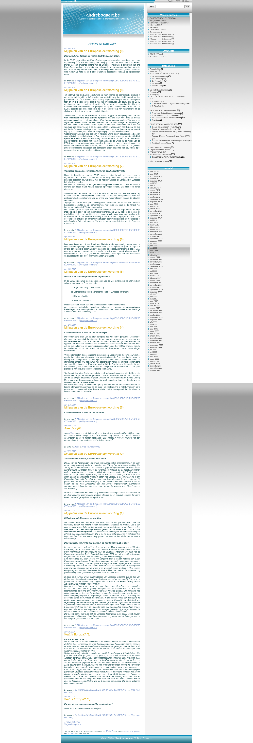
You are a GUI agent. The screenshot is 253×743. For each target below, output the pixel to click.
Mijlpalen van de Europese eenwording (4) (94, 327)
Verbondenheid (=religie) (160, 154)
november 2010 (156, 211)
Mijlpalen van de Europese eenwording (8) (94, 90)
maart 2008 (154, 276)
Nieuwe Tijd (157, 86)
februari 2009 (155, 255)
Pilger (72, 433)
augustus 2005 (156, 347)
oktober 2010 (155, 213)
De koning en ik (156, 32)
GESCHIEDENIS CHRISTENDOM (166, 157)
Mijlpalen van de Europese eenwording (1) (94, 513)
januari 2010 (155, 229)
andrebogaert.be (103, 15)
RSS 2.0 (109, 731)
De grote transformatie (159, 90)
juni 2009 (153, 246)
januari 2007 (155, 308)
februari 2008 (155, 278)
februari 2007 (155, 306)
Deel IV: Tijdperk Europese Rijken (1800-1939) (171, 136)
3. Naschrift (156, 106)
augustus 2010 (156, 218)
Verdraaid (154, 27)
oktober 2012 (155, 197)
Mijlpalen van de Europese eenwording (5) (94, 271)
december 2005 (156, 338)
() (88, 83)
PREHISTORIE (156, 152)
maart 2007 (154, 303)
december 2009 (156, 232)
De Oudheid (157, 79)
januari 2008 (155, 280)
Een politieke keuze (158, 20)
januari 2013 (155, 190)
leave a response (132, 731)
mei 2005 (153, 354)
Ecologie (153, 92)
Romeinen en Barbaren (159, 23)
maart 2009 (154, 253)
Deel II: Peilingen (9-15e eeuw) (164, 129)
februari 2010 (155, 227)
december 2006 (156, 310)
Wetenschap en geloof (159, 161)
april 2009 (154, 250)
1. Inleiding (80, 690)
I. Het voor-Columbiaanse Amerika (166, 113)
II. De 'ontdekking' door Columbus (165, 115)
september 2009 (156, 239)
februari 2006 (155, 333)
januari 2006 (155, 336)
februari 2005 (155, 361)
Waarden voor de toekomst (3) (162, 41)
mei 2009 (153, 248)
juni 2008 (153, 269)
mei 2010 (153, 220)
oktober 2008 (155, 264)
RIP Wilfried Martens (158, 30)
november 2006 (156, 313)
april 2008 (154, 273)
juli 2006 (153, 322)
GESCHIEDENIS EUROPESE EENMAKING (106, 690)
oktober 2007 (155, 287)
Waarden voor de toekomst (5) (162, 37)
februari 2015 (155, 172)
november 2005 (156, 340)
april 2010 (154, 222)
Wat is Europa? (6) (77, 634)
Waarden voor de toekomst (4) (162, 39)
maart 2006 (154, 331)
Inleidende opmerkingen (161, 143)
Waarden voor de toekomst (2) (162, 44)
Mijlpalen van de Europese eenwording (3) (94, 407)
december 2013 (156, 176)
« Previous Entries (72, 722)
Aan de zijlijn (73, 428)
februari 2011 (155, 206)
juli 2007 (153, 294)
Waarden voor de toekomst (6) (162, 34)
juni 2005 (153, 352)
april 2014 (154, 174)
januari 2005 (155, 364)
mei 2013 (153, 185)
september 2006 (156, 317)
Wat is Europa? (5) (77, 699)
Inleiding (155, 83)
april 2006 (154, 329)
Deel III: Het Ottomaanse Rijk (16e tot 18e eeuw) (171, 131)
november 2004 (156, 368)
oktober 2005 (155, 343)
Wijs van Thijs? (156, 25)
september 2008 (156, 266)
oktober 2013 (155, 179)
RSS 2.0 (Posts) (156, 54)
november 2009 (156, 234)
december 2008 (156, 259)
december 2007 (156, 283)
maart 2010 (154, 225)
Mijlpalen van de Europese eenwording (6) (94, 239)
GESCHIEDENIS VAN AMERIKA (163, 110)
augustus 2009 (156, 241)
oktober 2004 (155, 371)
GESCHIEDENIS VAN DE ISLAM (163, 124)
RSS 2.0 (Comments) (158, 56)
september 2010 (156, 216)
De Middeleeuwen (159, 76)
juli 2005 (153, 350)
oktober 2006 (155, 315)
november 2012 (156, 195)
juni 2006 (153, 324)
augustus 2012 (156, 202)
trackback (70, 733)
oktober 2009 (155, 236)
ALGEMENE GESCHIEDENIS (162, 74)
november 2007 (156, 285)
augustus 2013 (156, 181)
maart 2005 (154, 359)
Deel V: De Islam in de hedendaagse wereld (169, 141)
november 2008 (156, 262)
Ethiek (76, 447)
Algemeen (154, 71)
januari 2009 (155, 257)
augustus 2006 (156, 320)
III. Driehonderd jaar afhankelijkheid (166, 118)
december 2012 (156, 192)
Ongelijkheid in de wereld (160, 150)
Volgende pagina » (72, 724)
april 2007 (154, 301)
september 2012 (156, 199)
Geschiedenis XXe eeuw (160, 147)
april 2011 (154, 204)
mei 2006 (153, 327)
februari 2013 (155, 188)
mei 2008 (153, 271)
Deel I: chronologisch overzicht (164, 127)
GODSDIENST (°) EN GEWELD (163, 18)
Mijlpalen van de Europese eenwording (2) (94, 453)
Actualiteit (154, 69)
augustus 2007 (156, 292)
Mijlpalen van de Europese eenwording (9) (94, 51)
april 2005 (154, 357)
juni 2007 (153, 296)
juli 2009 (153, 243)
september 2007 (156, 290)
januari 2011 (155, 209)
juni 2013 (153, 183)
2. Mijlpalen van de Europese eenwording (94, 81)
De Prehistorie (158, 81)
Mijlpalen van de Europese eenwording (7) (94, 166)
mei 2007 (153, 299)
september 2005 (156, 345)
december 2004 (156, 366)
